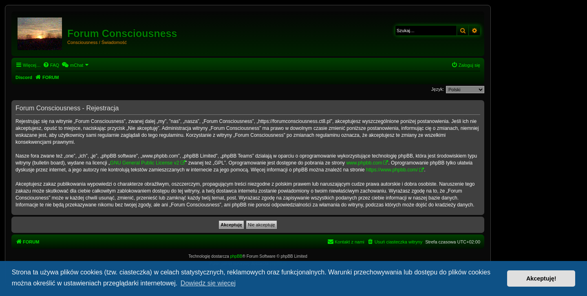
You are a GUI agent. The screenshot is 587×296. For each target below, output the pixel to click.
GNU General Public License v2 (144, 163)
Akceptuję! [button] (541, 278)
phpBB (236, 256)
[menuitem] (51, 65)
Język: (437, 89)
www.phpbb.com (364, 163)
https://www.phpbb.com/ (392, 170)
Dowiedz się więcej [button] (208, 283)
